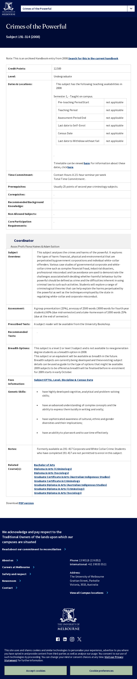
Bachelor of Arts (44, 465)
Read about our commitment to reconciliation (31, 549)
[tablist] (78, 8)
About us (7, 560)
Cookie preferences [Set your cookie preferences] (101, 670)
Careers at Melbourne (16, 567)
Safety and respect (14, 574)
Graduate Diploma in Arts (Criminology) (59, 489)
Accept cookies (35, 670)
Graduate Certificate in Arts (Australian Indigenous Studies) (72, 477)
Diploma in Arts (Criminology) (53, 469)
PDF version (26, 503)
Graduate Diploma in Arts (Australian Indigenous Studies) (70, 485)
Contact (7, 587)
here (87, 163)
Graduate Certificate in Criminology (57, 481)
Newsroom (9, 581)
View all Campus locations (86, 592)
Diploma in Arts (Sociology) (51, 473)
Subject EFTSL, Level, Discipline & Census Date (63, 380)
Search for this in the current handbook (93, 58)
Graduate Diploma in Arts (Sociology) (58, 493)
